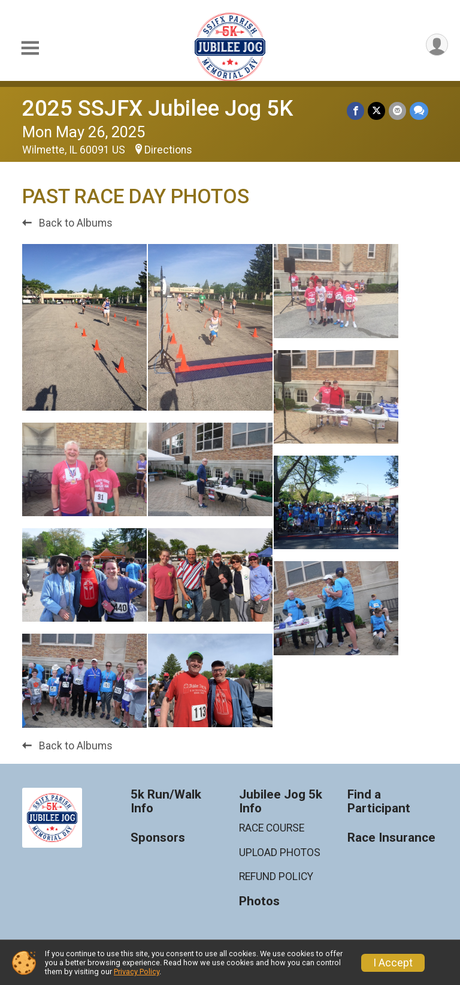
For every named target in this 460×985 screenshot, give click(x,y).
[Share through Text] (419, 110)
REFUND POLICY (276, 876)
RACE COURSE (271, 828)
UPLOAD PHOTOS (279, 853)
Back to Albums (67, 223)
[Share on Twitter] (376, 110)
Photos (259, 901)
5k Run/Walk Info (166, 802)
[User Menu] (437, 45)
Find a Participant (378, 802)
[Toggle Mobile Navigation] (30, 48)
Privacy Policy (136, 971)
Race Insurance (391, 838)
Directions (168, 150)
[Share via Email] (397, 110)
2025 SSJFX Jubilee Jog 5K (157, 108)
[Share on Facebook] (355, 110)
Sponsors (158, 838)
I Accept (393, 963)
